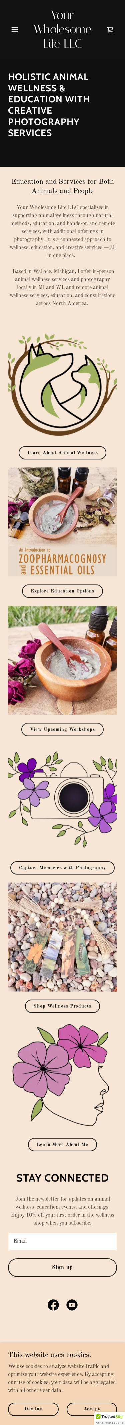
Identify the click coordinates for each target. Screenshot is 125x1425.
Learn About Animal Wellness (62, 452)
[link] (62, 46)
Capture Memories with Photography (62, 868)
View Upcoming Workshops (62, 729)
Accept (92, 1409)
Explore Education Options (62, 591)
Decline (33, 1409)
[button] (16, 29)
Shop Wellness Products (62, 1006)
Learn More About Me (62, 1144)
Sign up (62, 1267)
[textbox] (62, 1241)
